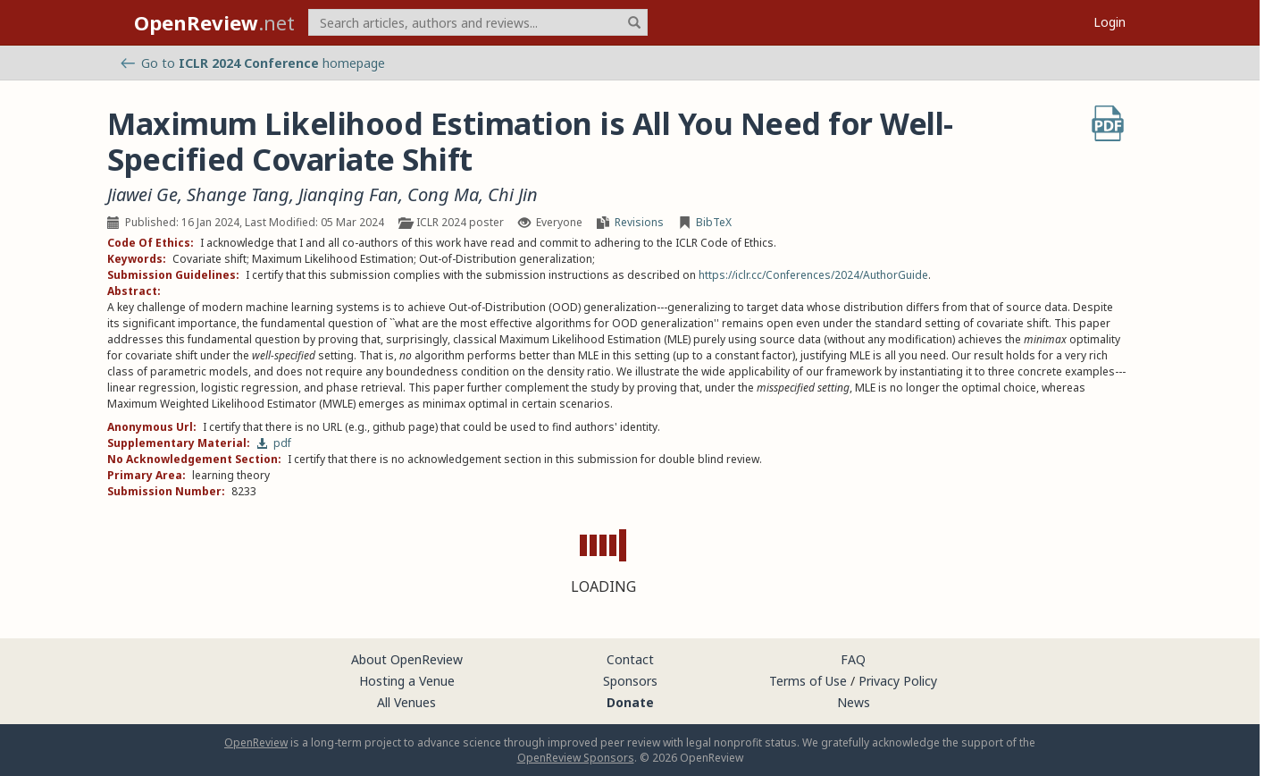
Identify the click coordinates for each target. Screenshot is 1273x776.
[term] (478, 22)
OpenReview (256, 742)
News (853, 702)
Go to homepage (253, 63)
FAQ (853, 659)
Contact (630, 659)
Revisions (639, 222)
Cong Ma (443, 195)
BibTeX (714, 222)
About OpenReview (407, 659)
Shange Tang (238, 195)
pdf (273, 443)
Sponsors (630, 680)
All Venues (406, 702)
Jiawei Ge (142, 195)
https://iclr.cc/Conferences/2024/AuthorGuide (813, 275)
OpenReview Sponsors (575, 757)
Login (1109, 21)
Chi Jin (513, 195)
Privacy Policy (897, 680)
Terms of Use (808, 680)
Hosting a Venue (407, 680)
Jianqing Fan (348, 195)
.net (214, 22)
